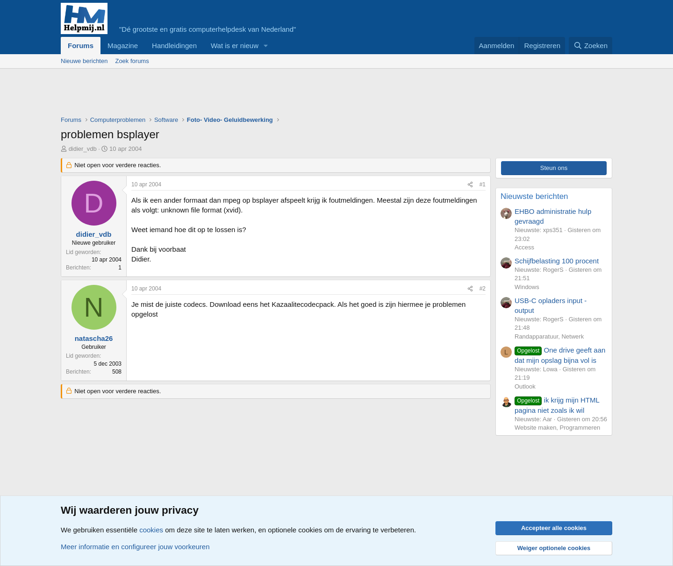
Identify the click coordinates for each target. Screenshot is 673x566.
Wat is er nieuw (234, 46)
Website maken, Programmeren (557, 427)
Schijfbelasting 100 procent (557, 261)
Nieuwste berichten (534, 196)
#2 (483, 288)
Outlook (525, 386)
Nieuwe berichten (84, 60)
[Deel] (470, 184)
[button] (265, 45)
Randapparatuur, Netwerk (549, 336)
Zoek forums (132, 60)
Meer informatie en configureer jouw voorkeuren (135, 547)
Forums (80, 46)
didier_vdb (83, 148)
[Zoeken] (591, 45)
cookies (151, 530)
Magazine (122, 46)
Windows (527, 286)
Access (524, 247)
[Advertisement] (231, 94)
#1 (483, 184)
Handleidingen (174, 46)
